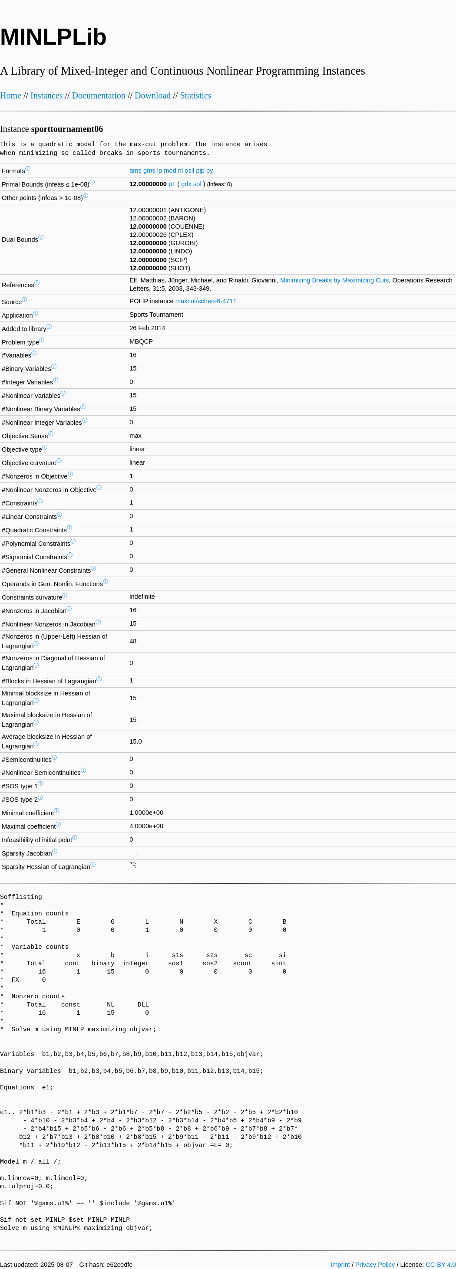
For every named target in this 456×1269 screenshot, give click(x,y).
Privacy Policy (375, 1264)
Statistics (195, 95)
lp (159, 170)
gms (149, 170)
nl (180, 170)
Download (153, 95)
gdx (186, 183)
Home (10, 95)
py (209, 170)
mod (170, 170)
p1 (172, 183)
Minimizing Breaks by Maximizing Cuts (334, 280)
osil (189, 170)
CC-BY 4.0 (441, 1264)
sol (197, 183)
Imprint (340, 1264)
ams (135, 170)
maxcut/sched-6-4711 (206, 301)
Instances (46, 95)
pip (200, 170)
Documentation (99, 95)
